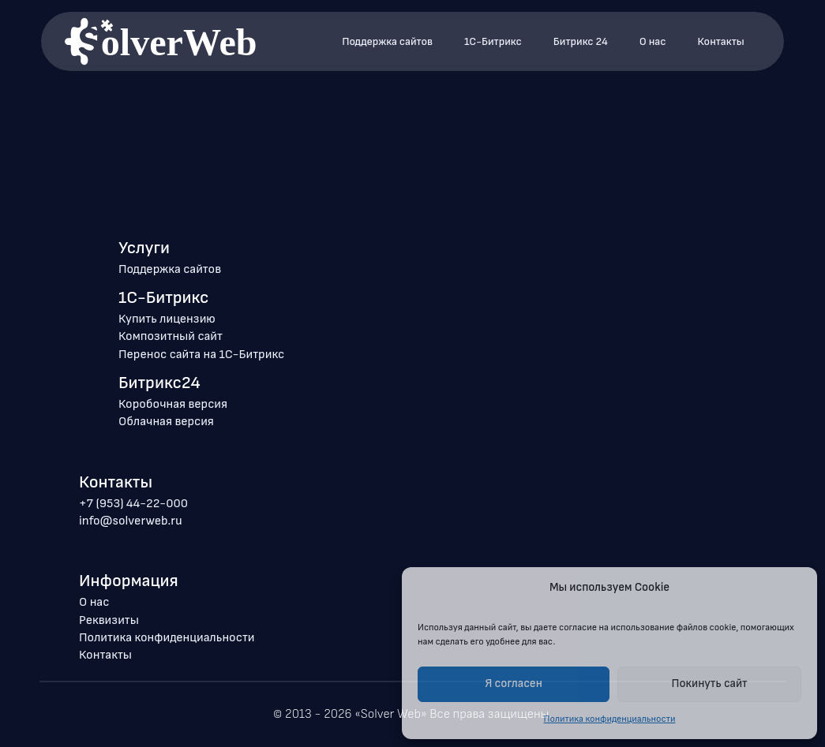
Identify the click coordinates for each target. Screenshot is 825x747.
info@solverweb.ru (130, 521)
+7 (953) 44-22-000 (133, 503)
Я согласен (513, 683)
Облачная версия (166, 421)
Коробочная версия (172, 404)
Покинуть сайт (710, 683)
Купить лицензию (167, 319)
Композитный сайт (170, 336)
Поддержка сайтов (387, 41)
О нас (652, 41)
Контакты (721, 41)
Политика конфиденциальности (167, 637)
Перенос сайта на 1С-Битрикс (201, 354)
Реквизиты (109, 620)
